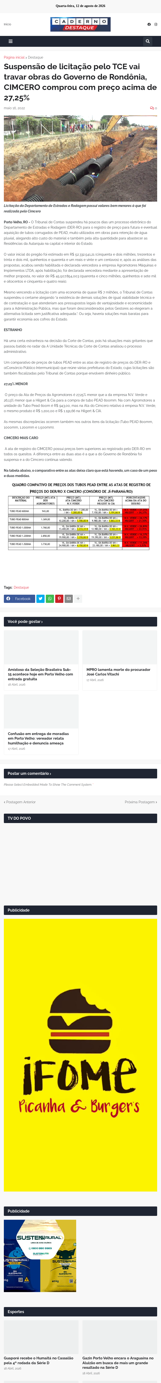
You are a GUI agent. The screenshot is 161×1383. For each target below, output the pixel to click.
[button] (10, 41)
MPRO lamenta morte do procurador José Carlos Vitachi (118, 672)
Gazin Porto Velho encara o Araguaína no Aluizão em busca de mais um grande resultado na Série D (118, 1363)
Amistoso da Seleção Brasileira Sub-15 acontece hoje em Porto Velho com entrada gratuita (40, 674)
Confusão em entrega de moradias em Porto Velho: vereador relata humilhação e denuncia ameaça (38, 738)
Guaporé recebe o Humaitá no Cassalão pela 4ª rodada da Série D (38, 1360)
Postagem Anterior (21, 802)
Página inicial (14, 57)
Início (7, 24)
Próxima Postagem (140, 802)
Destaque (35, 57)
